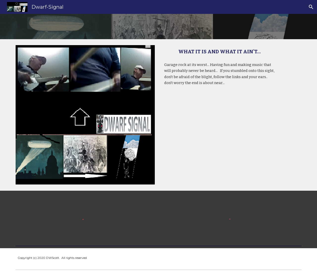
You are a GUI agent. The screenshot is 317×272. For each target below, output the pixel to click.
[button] (311, 7)
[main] (219, 51)
